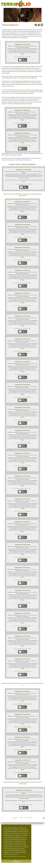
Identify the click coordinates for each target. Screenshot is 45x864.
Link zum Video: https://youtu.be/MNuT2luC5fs (22, 145)
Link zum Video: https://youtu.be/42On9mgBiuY (22, 580)
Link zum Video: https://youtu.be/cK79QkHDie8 (22, 465)
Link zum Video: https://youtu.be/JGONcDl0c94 (22, 625)
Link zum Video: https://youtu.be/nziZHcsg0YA (22, 511)
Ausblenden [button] (16, 861)
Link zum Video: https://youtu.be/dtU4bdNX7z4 (22, 557)
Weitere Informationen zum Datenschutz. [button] (15, 856)
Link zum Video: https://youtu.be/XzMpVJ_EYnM (22, 282)
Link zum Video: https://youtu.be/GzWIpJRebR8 (22, 534)
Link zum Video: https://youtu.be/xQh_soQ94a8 (22, 648)
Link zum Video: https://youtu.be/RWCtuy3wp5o (22, 122)
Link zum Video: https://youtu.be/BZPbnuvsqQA (22, 237)
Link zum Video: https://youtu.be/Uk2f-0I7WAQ (22, 749)
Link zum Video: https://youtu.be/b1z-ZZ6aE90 (22, 420)
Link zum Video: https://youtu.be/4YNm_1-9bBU (22, 488)
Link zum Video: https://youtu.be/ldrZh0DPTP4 (22, 56)
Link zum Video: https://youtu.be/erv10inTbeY (22, 328)
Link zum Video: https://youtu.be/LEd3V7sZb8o (23, 804)
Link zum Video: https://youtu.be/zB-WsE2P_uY (22, 351)
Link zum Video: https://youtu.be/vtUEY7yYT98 (22, 671)
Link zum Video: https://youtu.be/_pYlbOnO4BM (22, 704)
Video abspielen (24, 60)
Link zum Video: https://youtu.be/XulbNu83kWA (22, 397)
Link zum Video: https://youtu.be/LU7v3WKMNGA (23, 184)
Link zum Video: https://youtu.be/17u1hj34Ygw (22, 305)
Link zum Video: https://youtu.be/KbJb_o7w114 (22, 214)
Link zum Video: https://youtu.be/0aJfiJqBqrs (22, 772)
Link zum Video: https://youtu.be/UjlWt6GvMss (22, 374)
